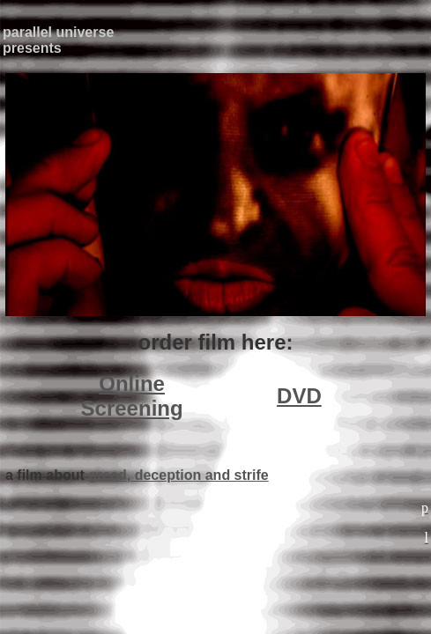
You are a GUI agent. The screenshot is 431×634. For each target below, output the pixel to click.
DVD (299, 396)
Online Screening (132, 396)
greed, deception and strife (178, 475)
